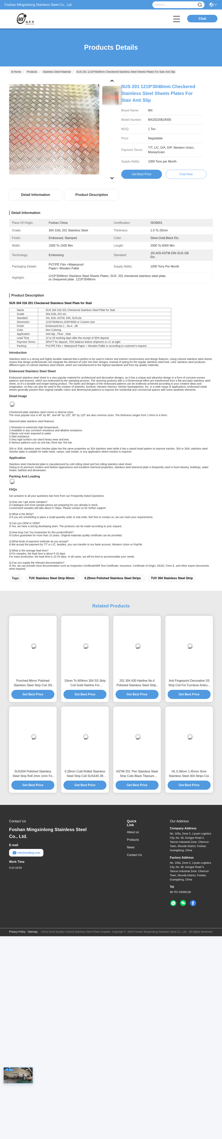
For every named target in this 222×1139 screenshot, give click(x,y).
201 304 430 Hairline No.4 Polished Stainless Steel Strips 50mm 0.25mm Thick (137, 683)
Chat (202, 19)
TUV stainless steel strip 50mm (51, 578)
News (130, 847)
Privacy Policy (17, 931)
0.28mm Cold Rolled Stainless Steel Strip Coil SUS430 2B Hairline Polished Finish (85, 774)
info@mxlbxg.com (26, 853)
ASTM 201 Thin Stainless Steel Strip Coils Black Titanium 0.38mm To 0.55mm (137, 774)
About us (133, 832)
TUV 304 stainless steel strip (172, 578)
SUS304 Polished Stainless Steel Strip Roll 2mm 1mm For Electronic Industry (33, 774)
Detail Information (35, 195)
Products (32, 71)
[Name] (200, 4)
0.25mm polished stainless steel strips (112, 578)
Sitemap (33, 931)
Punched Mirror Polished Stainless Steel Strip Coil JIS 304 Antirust (33, 683)
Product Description (91, 195)
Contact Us (134, 855)
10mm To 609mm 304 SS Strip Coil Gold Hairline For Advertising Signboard (85, 683)
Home (16, 71)
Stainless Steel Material (57, 71)
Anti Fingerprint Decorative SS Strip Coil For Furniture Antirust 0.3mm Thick (189, 683)
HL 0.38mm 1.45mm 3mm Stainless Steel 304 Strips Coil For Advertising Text (189, 774)
